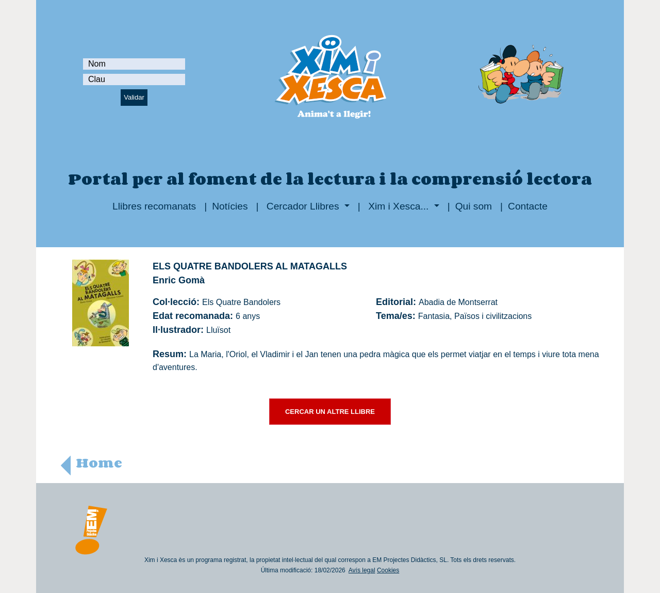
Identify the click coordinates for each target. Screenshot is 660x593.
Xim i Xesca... (399, 206)
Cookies (388, 570)
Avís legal (362, 570)
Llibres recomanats (154, 206)
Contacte (528, 206)
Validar (134, 97)
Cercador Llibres (303, 206)
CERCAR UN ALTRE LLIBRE (330, 411)
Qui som (473, 206)
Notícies (230, 206)
